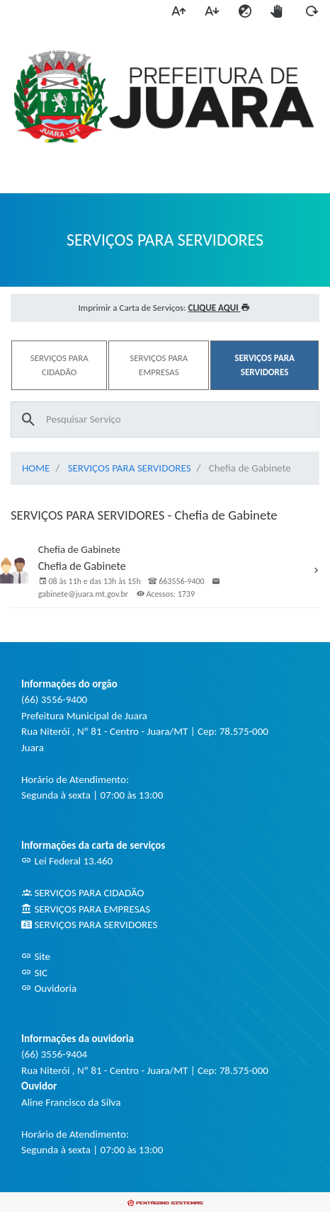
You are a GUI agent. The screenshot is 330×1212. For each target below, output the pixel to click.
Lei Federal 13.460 (67, 860)
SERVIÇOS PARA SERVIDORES (129, 468)
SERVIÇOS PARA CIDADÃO (82, 892)
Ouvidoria (48, 988)
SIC (34, 972)
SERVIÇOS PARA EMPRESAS (85, 909)
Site (35, 956)
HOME (36, 468)
